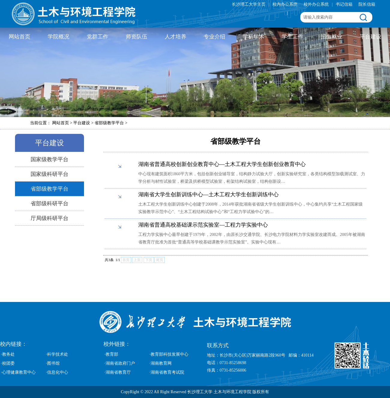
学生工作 (292, 37)
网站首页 (19, 37)
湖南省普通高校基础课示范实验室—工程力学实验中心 (203, 225)
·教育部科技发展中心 (168, 354)
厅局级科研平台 (49, 218)
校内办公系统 (285, 4)
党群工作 (97, 37)
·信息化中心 (57, 372)
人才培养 (175, 37)
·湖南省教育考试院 (166, 372)
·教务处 (8, 354)
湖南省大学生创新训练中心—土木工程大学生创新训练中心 (208, 194)
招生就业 (331, 37)
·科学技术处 (57, 354)
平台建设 (370, 37)
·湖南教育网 (160, 363)
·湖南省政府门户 (119, 363)
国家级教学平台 (49, 159)
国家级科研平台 (49, 174)
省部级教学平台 (49, 189)
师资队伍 (136, 37)
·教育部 (111, 354)
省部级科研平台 (49, 204)
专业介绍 (214, 37)
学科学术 (253, 37)
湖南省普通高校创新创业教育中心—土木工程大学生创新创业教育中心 (222, 164)
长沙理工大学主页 (249, 4)
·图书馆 (53, 363)
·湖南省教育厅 (117, 372)
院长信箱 (366, 4)
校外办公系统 (316, 4)
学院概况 (58, 37)
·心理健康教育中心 (18, 372)
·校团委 (8, 363)
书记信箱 (344, 4)
